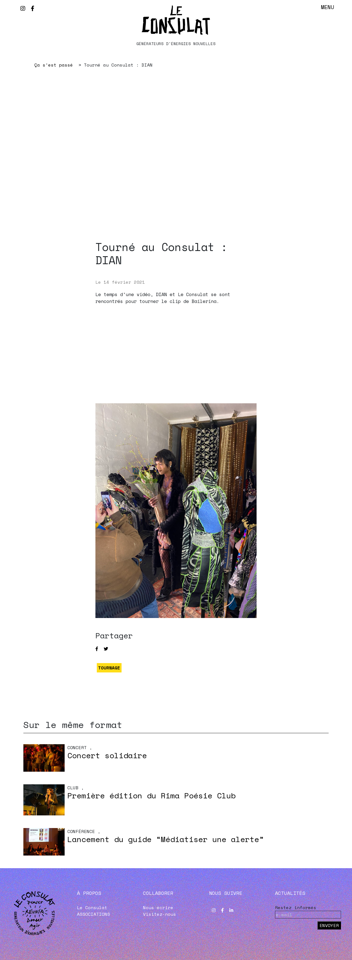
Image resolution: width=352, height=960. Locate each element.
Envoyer (329, 925)
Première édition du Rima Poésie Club (151, 795)
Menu (327, 7)
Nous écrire (158, 907)
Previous (62, 173)
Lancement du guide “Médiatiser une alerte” (165, 839)
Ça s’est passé (53, 65)
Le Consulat (92, 907)
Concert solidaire (107, 755)
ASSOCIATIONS (93, 914)
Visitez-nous (159, 914)
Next (290, 173)
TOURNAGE (109, 667)
